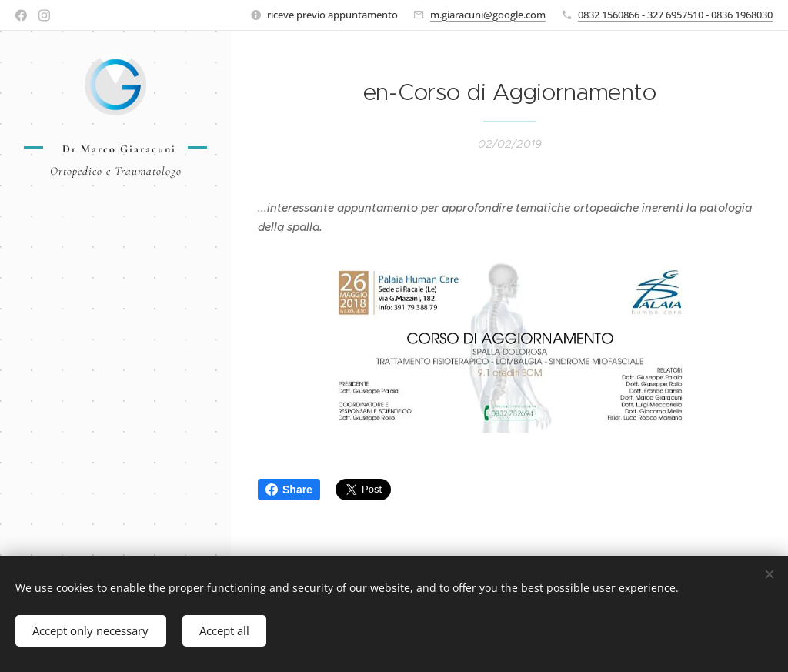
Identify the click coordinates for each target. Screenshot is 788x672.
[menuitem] (115, 243)
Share (288, 489)
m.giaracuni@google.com (488, 15)
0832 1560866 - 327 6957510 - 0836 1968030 (675, 15)
